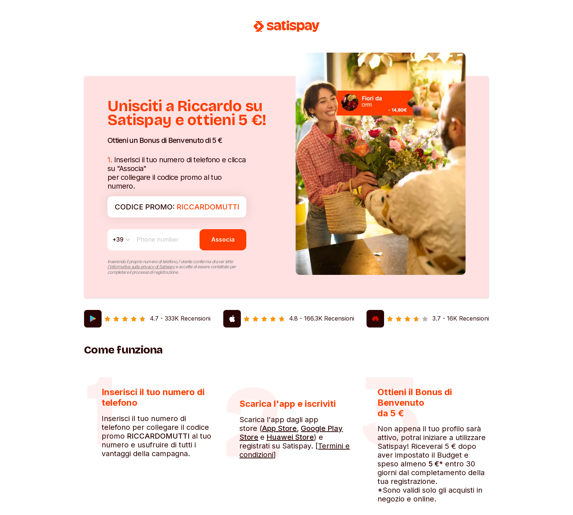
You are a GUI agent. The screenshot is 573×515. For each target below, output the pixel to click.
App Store (279, 428)
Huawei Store (290, 437)
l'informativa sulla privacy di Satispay (141, 266)
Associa (223, 239)
